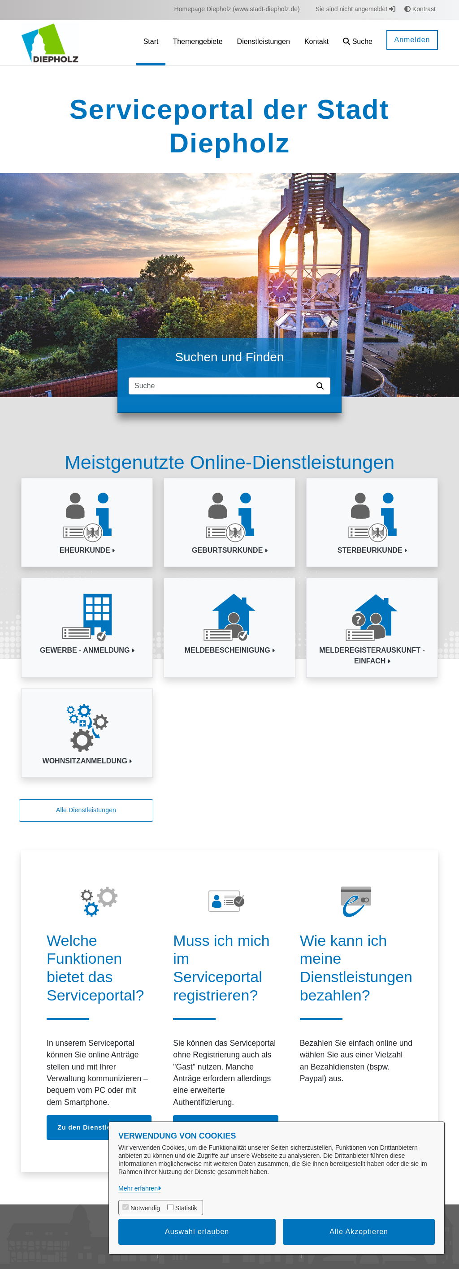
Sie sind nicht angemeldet (355, 9)
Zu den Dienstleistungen (99, 1127)
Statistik (186, 1208)
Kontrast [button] (420, 9)
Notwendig (145, 1208)
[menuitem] (237, 9)
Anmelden (412, 39)
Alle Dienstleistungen (86, 810)
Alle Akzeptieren (358, 1231)
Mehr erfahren (138, 1188)
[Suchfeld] (221, 385)
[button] (358, 42)
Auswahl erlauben (197, 1231)
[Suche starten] (321, 385)
